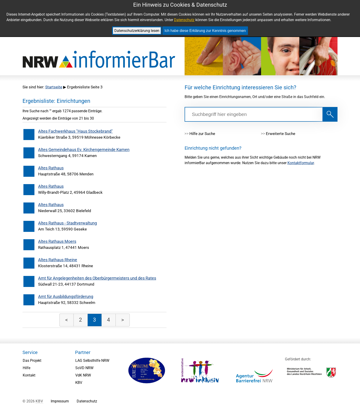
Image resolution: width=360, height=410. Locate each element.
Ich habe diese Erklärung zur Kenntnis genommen (205, 31)
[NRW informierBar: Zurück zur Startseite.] (98, 59)
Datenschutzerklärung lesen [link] (136, 30)
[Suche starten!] (330, 114)
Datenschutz (184, 20)
